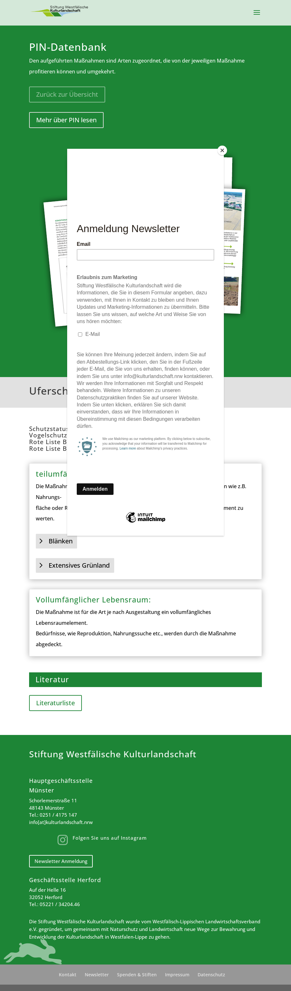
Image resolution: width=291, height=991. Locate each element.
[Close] (222, 150)
